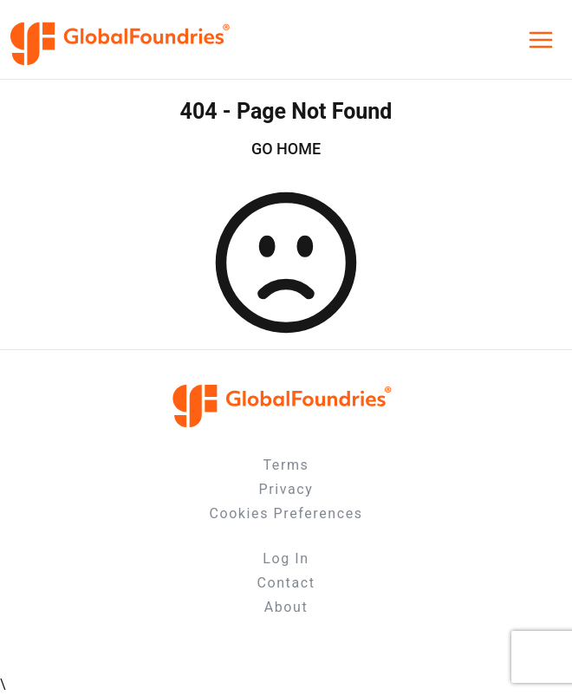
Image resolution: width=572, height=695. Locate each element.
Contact (286, 583)
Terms (286, 465)
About (286, 607)
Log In (286, 558)
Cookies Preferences (285, 513)
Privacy (286, 489)
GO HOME (286, 149)
